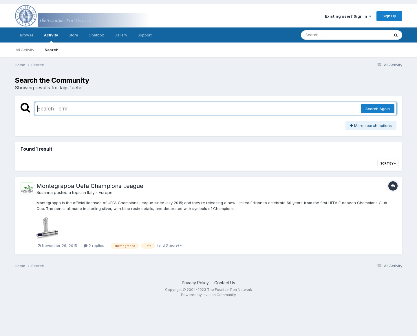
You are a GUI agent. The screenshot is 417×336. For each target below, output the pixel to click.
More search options (371, 125)
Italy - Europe (100, 192)
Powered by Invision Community (208, 295)
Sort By (388, 163)
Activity (51, 38)
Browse (27, 35)
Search (51, 49)
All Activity (25, 49)
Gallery (120, 35)
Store (73, 35)
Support (145, 35)
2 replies (94, 245)
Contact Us (224, 282)
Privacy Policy (195, 282)
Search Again (377, 108)
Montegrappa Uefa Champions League (89, 185)
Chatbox (96, 35)
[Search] (329, 35)
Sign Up (389, 16)
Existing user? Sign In (348, 16)
